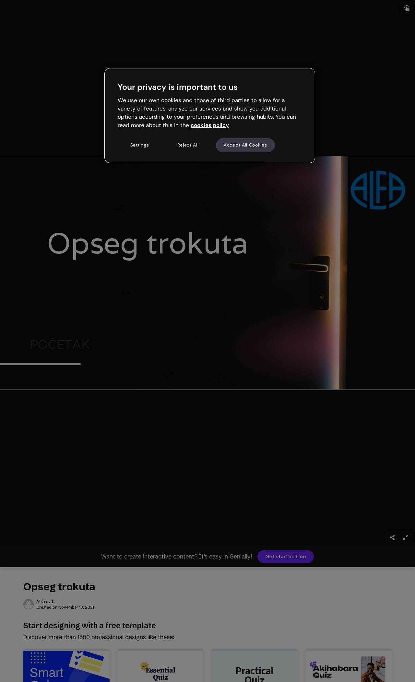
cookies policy (210, 125)
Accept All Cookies (245, 145)
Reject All (188, 145)
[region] (209, 115)
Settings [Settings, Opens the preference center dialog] (139, 145)
